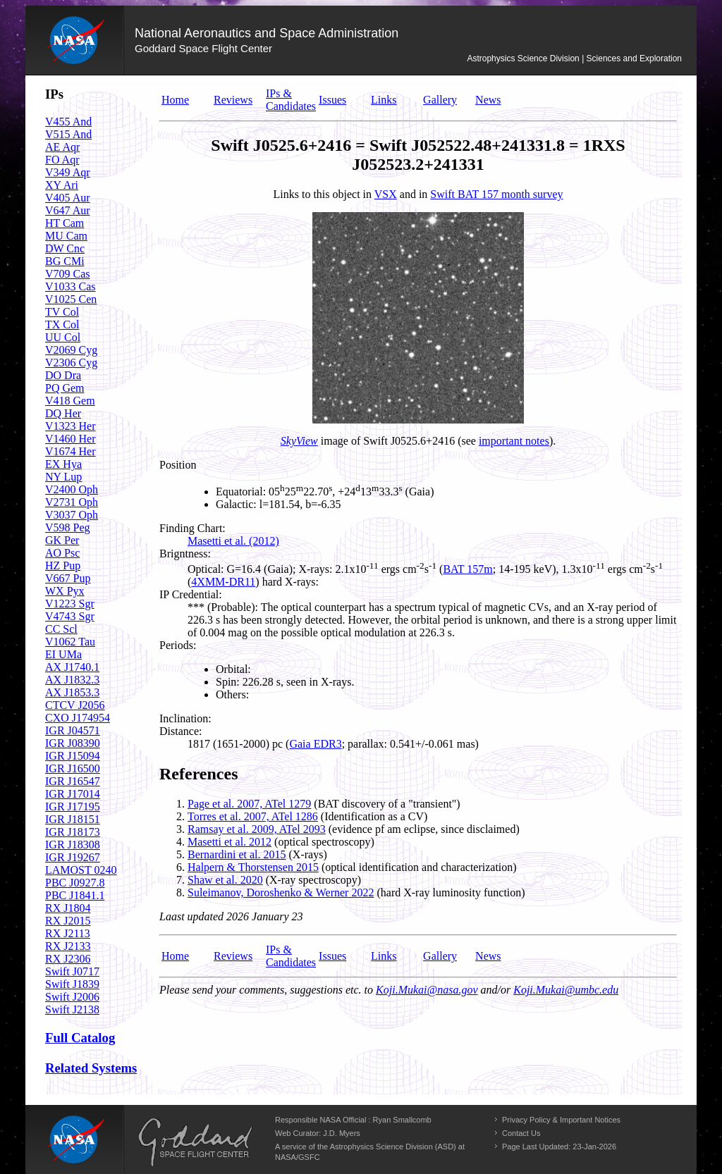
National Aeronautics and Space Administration (266, 33)
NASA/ (286, 1157)
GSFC (309, 1157)
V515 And (68, 134)
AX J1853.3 (72, 692)
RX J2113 (67, 933)
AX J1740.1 (72, 667)
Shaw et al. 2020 (225, 880)
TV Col (62, 312)
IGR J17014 (72, 794)
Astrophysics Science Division (523, 58)
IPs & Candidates (291, 99)
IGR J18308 (72, 845)
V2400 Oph (71, 489)
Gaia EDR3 (315, 744)
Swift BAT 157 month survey (496, 194)
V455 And (68, 122)
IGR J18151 (72, 819)
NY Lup (63, 477)
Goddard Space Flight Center (203, 48)
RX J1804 (67, 908)
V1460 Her (70, 439)
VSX (385, 194)
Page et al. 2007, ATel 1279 (249, 804)
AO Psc (62, 553)
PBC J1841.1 (74, 895)
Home (175, 100)
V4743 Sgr (69, 616)
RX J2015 (67, 921)
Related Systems (91, 1068)
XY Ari (61, 185)
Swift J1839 (72, 984)
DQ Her (63, 413)
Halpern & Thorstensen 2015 (253, 867)
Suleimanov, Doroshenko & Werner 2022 (281, 892)
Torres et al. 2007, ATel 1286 (253, 816)
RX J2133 (67, 946)
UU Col (62, 337)
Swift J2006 (72, 997)
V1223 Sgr (69, 604)
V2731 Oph (71, 502)
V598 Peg (67, 527)
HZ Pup (62, 565)
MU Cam (66, 236)
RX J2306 (67, 959)
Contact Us (521, 1133)
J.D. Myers (341, 1133)
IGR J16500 (72, 768)
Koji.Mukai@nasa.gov (426, 990)
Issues (332, 100)
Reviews (233, 100)
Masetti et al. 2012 (229, 842)
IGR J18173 (72, 832)
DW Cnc (65, 248)
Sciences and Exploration (634, 58)
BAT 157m (467, 569)
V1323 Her (70, 426)
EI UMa (63, 654)
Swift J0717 (72, 971)
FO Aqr (62, 160)
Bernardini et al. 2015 (237, 854)
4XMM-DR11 (223, 582)
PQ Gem (65, 388)
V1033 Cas (70, 286)
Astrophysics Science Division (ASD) (393, 1146)
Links (383, 100)
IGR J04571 (72, 730)
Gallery (440, 100)
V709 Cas (67, 274)
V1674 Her (70, 451)
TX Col (62, 324)
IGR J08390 (72, 743)
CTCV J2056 (75, 705)
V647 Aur (67, 210)
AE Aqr (62, 147)
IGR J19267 (72, 857)
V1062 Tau (70, 642)
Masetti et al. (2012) (233, 541)
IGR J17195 (72, 806)
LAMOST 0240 (81, 870)
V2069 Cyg (71, 350)
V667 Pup (67, 578)
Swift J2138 (72, 1009)
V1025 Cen (71, 299)
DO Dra (63, 375)
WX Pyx (65, 591)
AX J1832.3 (72, 680)
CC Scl (61, 629)
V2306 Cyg (71, 363)
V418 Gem (70, 401)
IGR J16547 (72, 781)
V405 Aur (67, 198)
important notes (514, 441)
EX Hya (63, 464)
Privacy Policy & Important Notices (561, 1120)
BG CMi (65, 261)
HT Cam (64, 223)
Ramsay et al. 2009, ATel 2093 (257, 829)
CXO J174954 (77, 718)
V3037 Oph (71, 515)
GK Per (62, 540)
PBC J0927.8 (74, 883)
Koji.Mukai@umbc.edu (565, 990)
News (488, 100)
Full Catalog (80, 1037)
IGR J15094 (72, 756)
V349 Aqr (67, 172)
